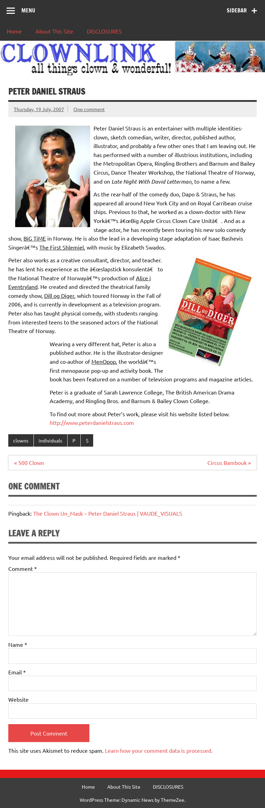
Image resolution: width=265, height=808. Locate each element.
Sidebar (237, 10)
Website (18, 699)
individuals (50, 440)
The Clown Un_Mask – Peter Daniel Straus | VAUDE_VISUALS (107, 513)
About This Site (54, 31)
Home (14, 31)
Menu (28, 10)
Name (17, 644)
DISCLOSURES (104, 31)
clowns (20, 440)
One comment (89, 109)
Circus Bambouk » (229, 462)
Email (17, 672)
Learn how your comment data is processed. (159, 750)
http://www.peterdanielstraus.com (92, 422)
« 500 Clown (29, 462)
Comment (22, 568)
